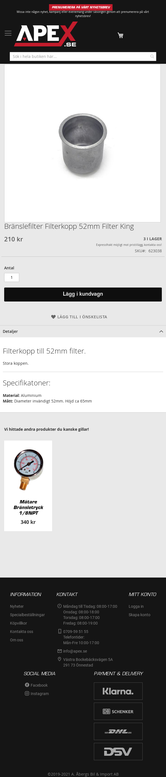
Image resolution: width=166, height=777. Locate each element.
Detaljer (10, 331)
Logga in (136, 606)
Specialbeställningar (27, 615)
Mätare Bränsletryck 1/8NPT (28, 507)
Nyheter (17, 606)
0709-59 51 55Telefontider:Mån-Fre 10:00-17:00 (81, 637)
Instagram (40, 693)
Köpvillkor (18, 623)
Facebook (39, 685)
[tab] (83, 331)
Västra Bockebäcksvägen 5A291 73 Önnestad (88, 662)
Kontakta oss (21, 631)
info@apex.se (75, 651)
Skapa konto (139, 615)
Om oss (16, 640)
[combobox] (83, 56)
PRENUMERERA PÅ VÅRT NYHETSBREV (81, 7)
